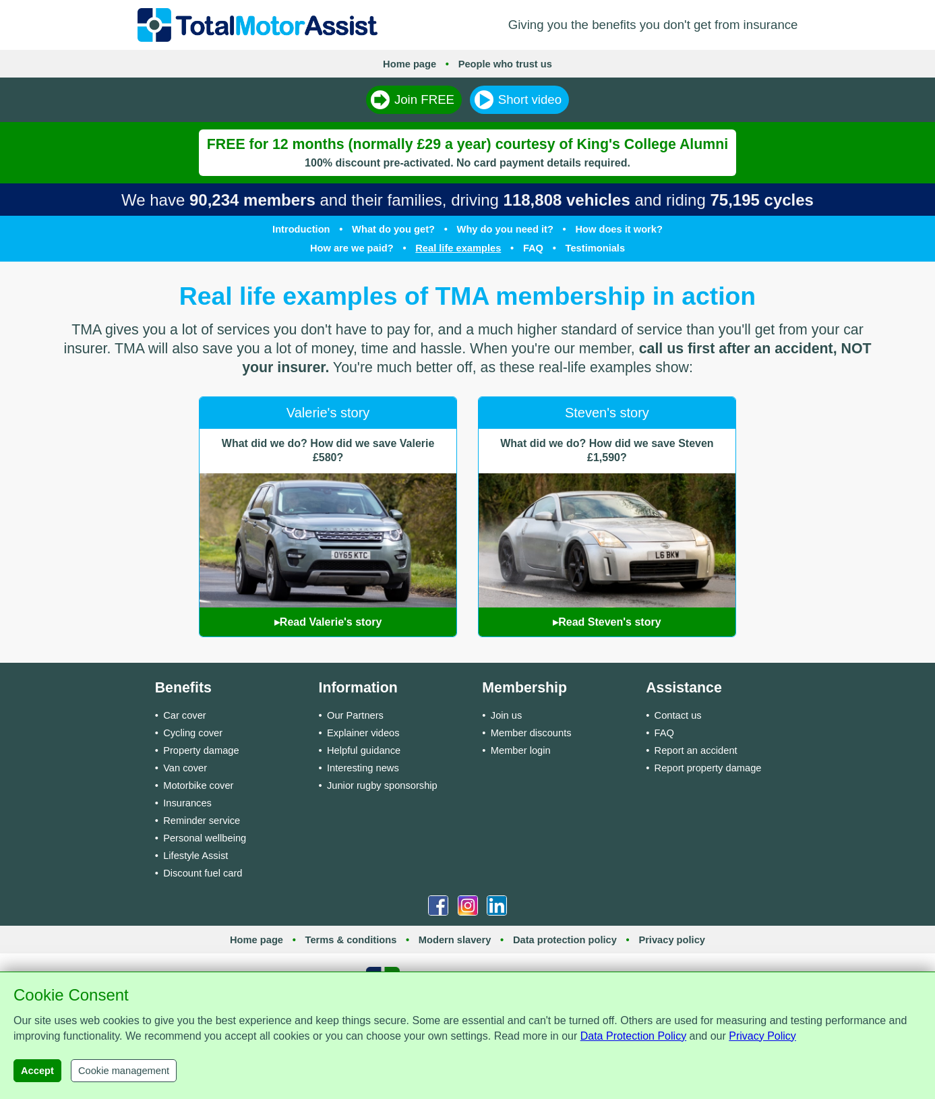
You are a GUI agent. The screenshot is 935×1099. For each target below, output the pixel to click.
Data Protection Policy (633, 1036)
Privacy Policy (762, 1036)
